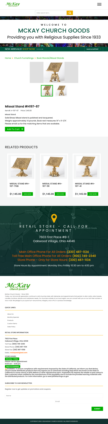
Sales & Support (93, 49)
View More (27, 194)
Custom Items (12, 324)
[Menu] (99, 4)
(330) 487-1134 (78, 252)
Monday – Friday (12, 359)
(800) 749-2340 (84, 256)
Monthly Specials (13, 317)
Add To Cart (13, 129)
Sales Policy (11, 327)
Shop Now (32, 49)
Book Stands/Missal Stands (50, 58)
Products (10, 320)
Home (8, 58)
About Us (10, 314)
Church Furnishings (24, 58)
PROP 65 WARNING (12, 367)
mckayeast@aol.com (18, 353)
